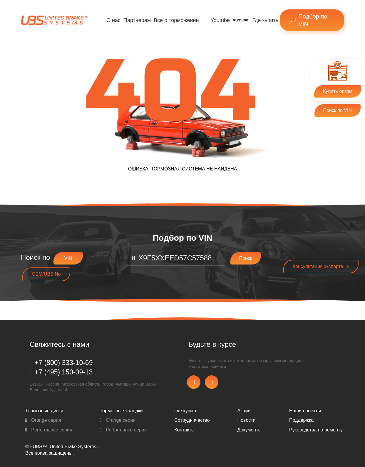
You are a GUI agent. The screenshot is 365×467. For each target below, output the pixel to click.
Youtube (220, 20)
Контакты (184, 429)
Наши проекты (305, 410)
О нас (113, 20)
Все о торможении (176, 20)
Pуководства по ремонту (316, 429)
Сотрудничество (192, 420)
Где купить (265, 20)
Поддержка (301, 420)
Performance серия (48, 429)
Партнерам (137, 20)
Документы (249, 429)
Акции (244, 410)
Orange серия (43, 420)
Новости (246, 420)
